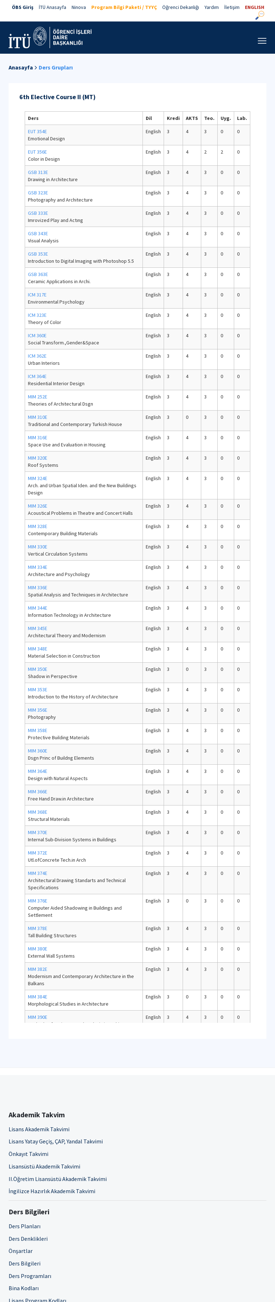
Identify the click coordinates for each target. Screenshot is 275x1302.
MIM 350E (37, 669)
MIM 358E (37, 730)
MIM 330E (37, 546)
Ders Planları (24, 1226)
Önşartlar (21, 1250)
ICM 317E (37, 294)
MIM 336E (37, 587)
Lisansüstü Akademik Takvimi (44, 1166)
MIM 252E (37, 396)
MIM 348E (37, 648)
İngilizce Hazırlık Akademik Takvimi (52, 1191)
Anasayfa (21, 67)
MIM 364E (37, 771)
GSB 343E (38, 233)
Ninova (79, 7)
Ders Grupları (56, 67)
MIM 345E (37, 628)
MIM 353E (37, 689)
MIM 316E (37, 437)
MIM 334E (37, 567)
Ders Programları (30, 1275)
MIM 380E (37, 948)
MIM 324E (37, 478)
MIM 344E (37, 608)
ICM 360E (37, 335)
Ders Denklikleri (28, 1238)
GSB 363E (38, 274)
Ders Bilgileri (24, 1263)
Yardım (211, 7)
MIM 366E (37, 791)
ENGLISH (254, 7)
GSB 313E (38, 172)
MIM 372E (37, 853)
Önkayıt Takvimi (28, 1153)
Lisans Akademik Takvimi (39, 1129)
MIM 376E (37, 900)
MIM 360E (37, 750)
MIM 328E (37, 526)
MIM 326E (37, 506)
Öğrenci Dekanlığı (180, 7)
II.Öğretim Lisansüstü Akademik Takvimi (58, 1178)
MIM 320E (37, 458)
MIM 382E (37, 969)
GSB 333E (38, 213)
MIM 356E (37, 710)
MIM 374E (37, 873)
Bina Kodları (24, 1288)
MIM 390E (37, 1017)
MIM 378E (37, 928)
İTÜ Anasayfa (52, 7)
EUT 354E (37, 131)
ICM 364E (37, 376)
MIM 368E (37, 812)
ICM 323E (37, 315)
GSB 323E (38, 192)
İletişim (232, 7)
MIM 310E (37, 417)
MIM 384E (37, 996)
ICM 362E (37, 356)
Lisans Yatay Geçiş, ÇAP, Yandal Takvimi (56, 1141)
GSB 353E (38, 254)
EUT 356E (37, 152)
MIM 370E (37, 832)
